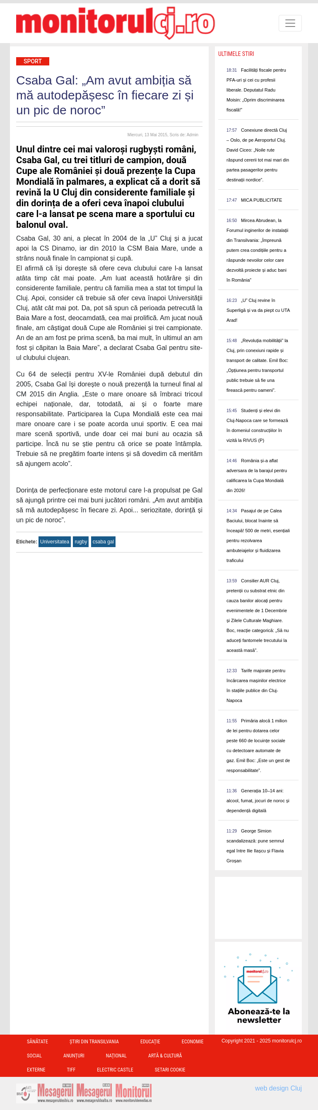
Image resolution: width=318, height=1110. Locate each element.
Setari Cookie (170, 1070)
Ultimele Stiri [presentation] (236, 54)
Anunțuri (73, 1056)
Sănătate (37, 1042)
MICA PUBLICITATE (261, 200)
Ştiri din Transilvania (94, 1042)
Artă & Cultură (165, 1056)
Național (116, 1056)
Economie (193, 1042)
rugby (81, 542)
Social (34, 1056)
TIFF (71, 1070)
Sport (33, 61)
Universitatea (54, 542)
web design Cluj (278, 1088)
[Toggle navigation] (290, 23)
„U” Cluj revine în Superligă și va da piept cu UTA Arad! (258, 310)
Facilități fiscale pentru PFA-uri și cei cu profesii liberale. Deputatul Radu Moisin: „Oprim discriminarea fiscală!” (256, 90)
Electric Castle (115, 1070)
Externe (36, 1070)
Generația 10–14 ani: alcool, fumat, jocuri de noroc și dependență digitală (257, 800)
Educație (150, 1042)
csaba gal (103, 542)
